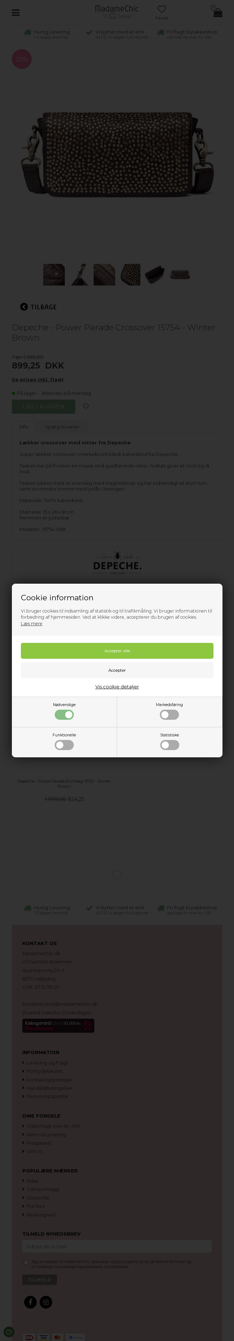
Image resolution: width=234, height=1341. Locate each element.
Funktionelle (64, 741)
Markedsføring (169, 711)
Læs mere (31, 623)
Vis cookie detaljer (117, 686)
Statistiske (169, 741)
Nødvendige (64, 711)
